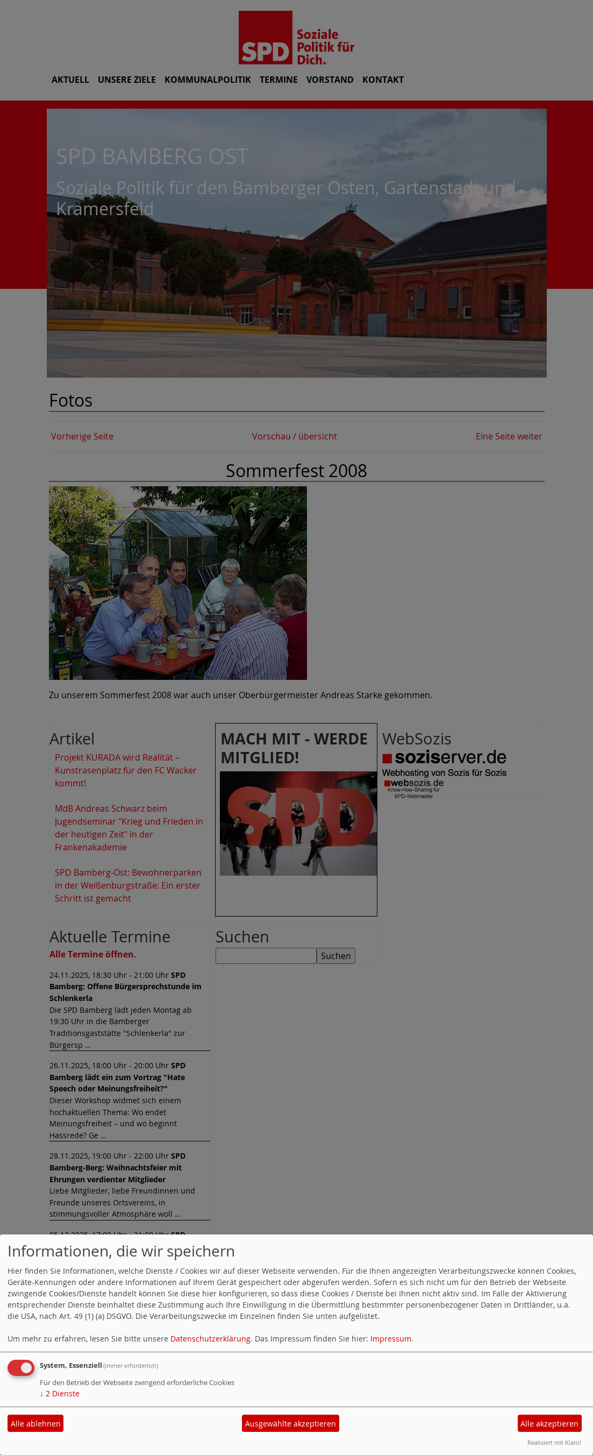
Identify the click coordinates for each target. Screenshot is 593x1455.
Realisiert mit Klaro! (554, 1442)
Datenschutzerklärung (210, 1338)
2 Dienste (60, 1393)
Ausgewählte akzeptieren (290, 1423)
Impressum (390, 1338)
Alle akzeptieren (549, 1423)
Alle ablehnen (36, 1423)
